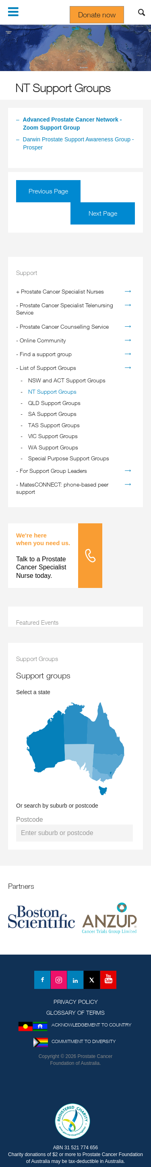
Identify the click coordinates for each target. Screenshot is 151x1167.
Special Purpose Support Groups (68, 458)
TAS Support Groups (54, 425)
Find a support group (46, 354)
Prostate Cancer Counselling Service (64, 326)
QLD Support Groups (54, 402)
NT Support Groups (52, 391)
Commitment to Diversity (84, 1041)
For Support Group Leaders (53, 470)
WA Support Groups (53, 447)
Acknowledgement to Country (91, 1025)
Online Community (43, 340)
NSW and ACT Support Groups (66, 380)
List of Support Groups (48, 367)
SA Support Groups (52, 413)
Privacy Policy (76, 1001)
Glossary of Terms (75, 1012)
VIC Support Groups (53, 435)
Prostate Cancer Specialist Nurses (62, 291)
